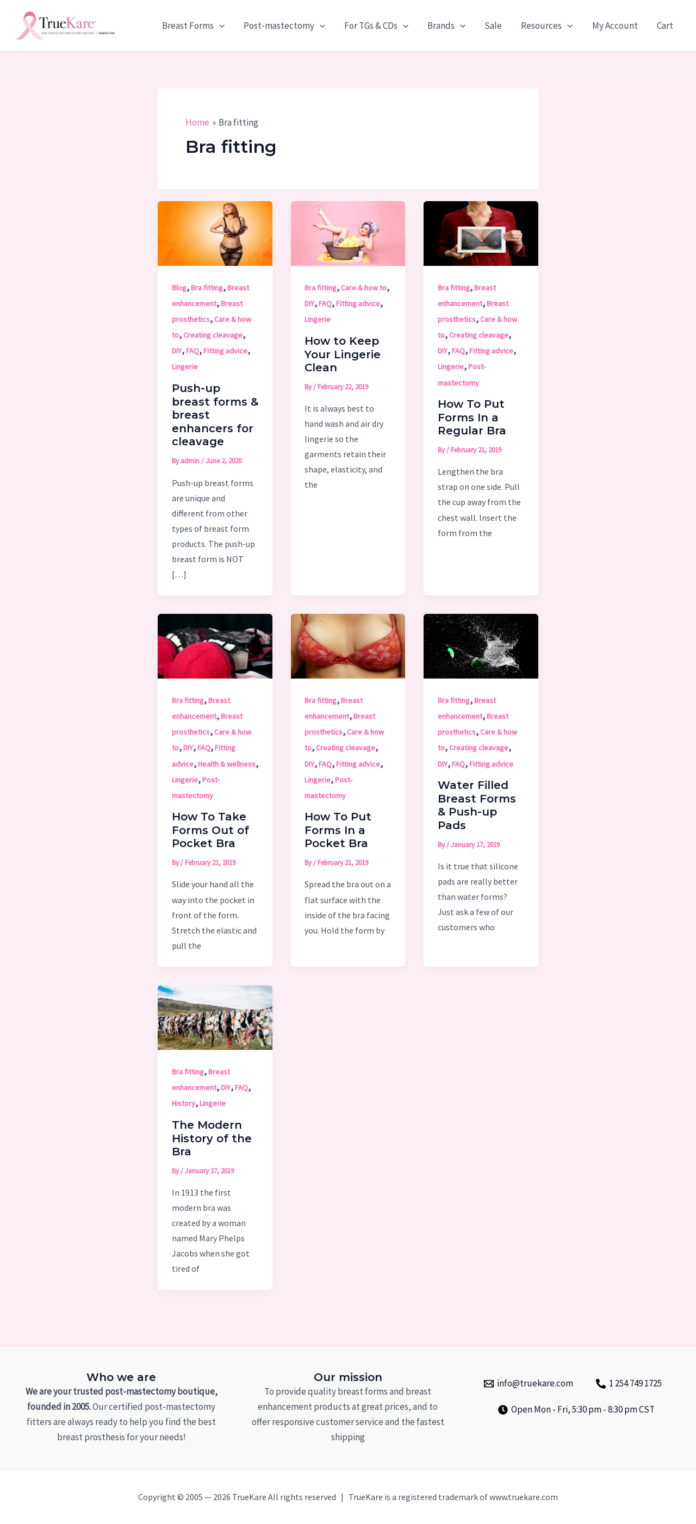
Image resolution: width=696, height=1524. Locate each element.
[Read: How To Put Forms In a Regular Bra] (481, 233)
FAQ (192, 351)
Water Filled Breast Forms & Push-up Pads (477, 805)
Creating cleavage (213, 335)
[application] (222, 25)
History (183, 1103)
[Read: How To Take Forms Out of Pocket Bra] (215, 645)
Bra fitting (207, 288)
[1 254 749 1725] (629, 1384)
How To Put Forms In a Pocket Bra (337, 830)
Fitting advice (225, 351)
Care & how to (364, 288)
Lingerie (185, 366)
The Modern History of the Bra (212, 1138)
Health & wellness (227, 764)
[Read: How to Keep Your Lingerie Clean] (348, 233)
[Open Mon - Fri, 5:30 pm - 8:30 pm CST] (576, 1410)
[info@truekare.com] (528, 1384)
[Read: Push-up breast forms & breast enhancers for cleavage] (215, 233)
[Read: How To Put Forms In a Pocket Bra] (348, 645)
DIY (177, 351)
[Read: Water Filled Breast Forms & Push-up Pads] (481, 645)
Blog (179, 288)
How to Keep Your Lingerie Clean (342, 354)
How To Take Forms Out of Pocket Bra (210, 830)
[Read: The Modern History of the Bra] (215, 1017)
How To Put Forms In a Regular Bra (472, 417)
